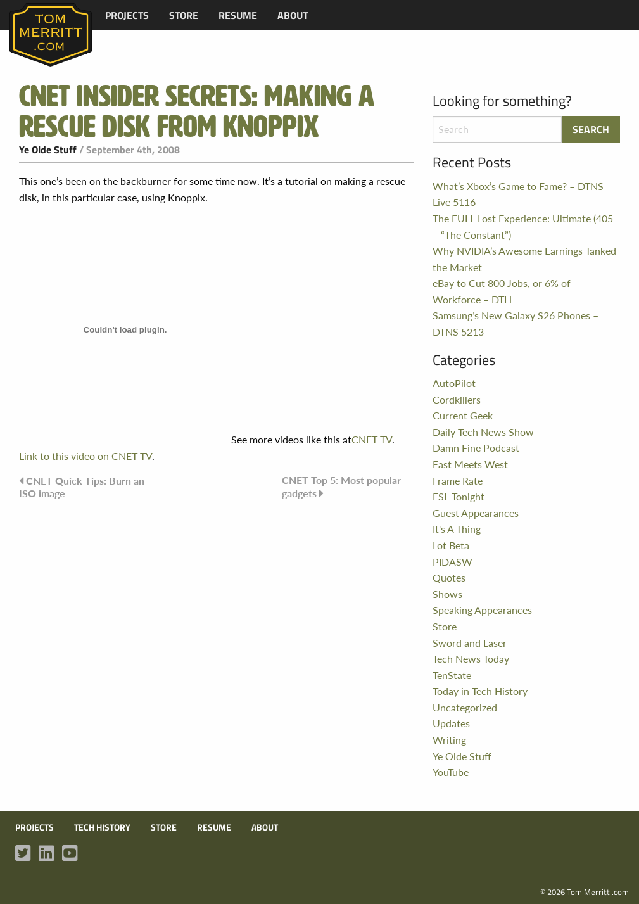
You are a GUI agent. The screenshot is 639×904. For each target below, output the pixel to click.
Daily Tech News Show (483, 431)
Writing (449, 739)
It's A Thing (457, 528)
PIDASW (452, 561)
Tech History (102, 827)
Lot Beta (451, 545)
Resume (237, 15)
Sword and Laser (470, 642)
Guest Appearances (476, 513)
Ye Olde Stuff (48, 149)
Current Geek (463, 415)
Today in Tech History (480, 691)
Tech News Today (471, 658)
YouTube (451, 772)
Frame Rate (458, 480)
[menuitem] (127, 15)
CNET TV (371, 439)
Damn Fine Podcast (476, 447)
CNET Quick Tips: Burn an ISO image (81, 486)
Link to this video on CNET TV (85, 456)
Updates (451, 723)
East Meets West (470, 464)
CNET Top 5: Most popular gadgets (341, 486)
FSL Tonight (458, 496)
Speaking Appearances (482, 609)
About (292, 15)
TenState (452, 675)
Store (183, 15)
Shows (447, 594)
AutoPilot (454, 383)
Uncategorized (465, 707)
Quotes (449, 577)
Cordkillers (457, 399)
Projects (127, 15)
